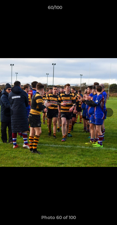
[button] (94, 9)
